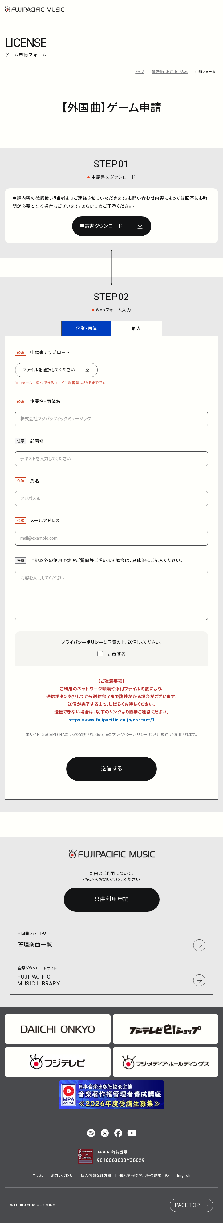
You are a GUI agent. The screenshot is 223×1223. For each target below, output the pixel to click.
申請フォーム (205, 72)
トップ (139, 72)
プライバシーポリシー (130, 734)
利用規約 (160, 734)
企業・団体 (86, 328)
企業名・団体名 (45, 401)
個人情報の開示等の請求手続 (144, 1175)
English (184, 1175)
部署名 (37, 441)
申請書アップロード (50, 352)
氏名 (34, 481)
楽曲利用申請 (111, 899)
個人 (136, 328)
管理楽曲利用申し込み (170, 72)
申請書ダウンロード (101, 226)
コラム (37, 1175)
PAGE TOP (187, 1205)
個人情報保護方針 (96, 1175)
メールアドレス (45, 521)
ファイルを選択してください (49, 370)
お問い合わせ (62, 1175)
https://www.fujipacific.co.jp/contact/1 (111, 720)
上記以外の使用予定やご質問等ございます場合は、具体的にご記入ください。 (106, 560)
